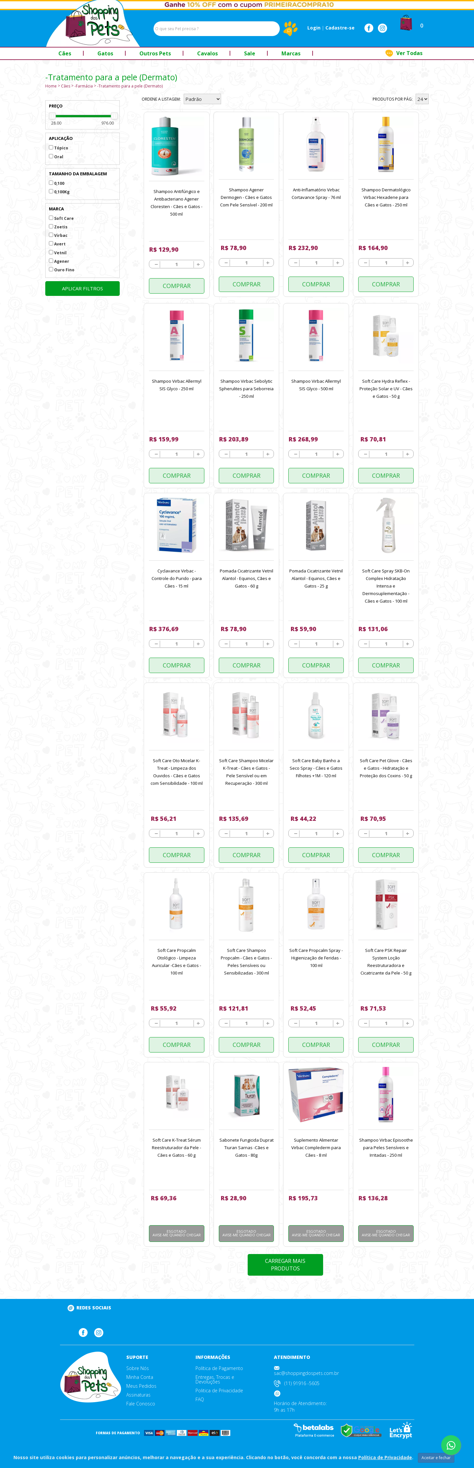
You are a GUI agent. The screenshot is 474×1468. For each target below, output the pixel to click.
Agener (59, 261)
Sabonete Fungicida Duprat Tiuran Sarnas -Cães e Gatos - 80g (246, 1147)
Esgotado (176, 1233)
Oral (56, 157)
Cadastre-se (340, 28)
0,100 (56, 183)
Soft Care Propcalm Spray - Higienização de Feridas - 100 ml (316, 957)
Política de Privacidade (385, 1457)
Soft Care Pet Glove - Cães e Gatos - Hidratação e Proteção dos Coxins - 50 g (386, 768)
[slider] (52, 115)
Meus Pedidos (141, 1386)
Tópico (58, 148)
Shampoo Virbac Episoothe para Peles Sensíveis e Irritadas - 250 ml (386, 1147)
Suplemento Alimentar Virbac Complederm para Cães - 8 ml (316, 1147)
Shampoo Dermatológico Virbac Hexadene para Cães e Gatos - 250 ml (386, 197)
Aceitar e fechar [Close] (436, 1457)
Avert (57, 244)
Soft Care (61, 218)
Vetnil (58, 253)
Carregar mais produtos (285, 1264)
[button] (406, 22)
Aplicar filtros (82, 288)
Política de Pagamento (219, 1368)
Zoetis (58, 227)
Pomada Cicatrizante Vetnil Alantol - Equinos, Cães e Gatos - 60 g (246, 578)
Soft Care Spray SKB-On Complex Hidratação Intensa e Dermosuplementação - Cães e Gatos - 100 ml (386, 586)
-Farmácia (83, 86)
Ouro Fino (61, 270)
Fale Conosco (140, 1403)
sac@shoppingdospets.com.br (306, 1373)
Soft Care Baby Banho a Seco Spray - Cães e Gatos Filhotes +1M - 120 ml (316, 768)
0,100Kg (59, 192)
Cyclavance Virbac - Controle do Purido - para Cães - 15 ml (177, 578)
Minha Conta (139, 1377)
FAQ (200, 1399)
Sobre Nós (137, 1368)
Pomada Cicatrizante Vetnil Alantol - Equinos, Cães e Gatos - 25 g (316, 578)
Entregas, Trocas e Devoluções (215, 1379)
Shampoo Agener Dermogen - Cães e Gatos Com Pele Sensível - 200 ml (246, 197)
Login (313, 28)
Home (51, 86)
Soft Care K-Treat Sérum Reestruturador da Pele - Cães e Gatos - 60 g (176, 1147)
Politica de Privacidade (219, 1390)
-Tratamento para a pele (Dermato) (130, 86)
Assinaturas (138, 1395)
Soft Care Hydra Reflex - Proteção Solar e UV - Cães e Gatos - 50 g (386, 388)
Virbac (58, 235)
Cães (65, 86)
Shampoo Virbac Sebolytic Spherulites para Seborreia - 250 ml (246, 388)
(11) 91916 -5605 (301, 1383)
